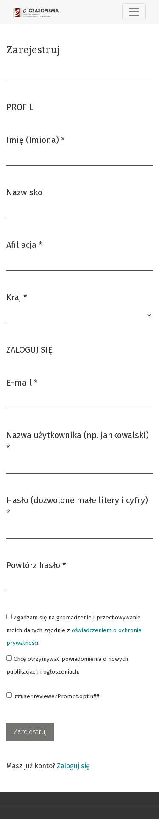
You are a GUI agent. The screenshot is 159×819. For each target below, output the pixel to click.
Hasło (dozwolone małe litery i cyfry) (77, 506)
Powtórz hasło (36, 564)
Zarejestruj (30, 732)
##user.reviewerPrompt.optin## (57, 696)
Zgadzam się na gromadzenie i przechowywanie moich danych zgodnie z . (74, 630)
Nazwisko (24, 192)
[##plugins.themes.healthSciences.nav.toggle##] (134, 11)
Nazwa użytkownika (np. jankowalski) (77, 441)
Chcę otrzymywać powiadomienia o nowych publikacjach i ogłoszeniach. (67, 665)
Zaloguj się (73, 766)
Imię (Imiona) (35, 139)
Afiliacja (24, 244)
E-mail (22, 382)
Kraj (16, 296)
